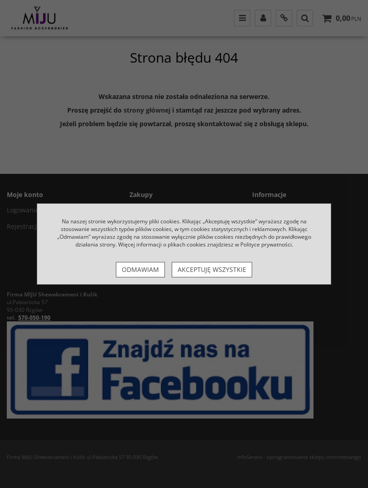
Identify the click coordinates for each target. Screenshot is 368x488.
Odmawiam (140, 269)
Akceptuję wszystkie (212, 269)
